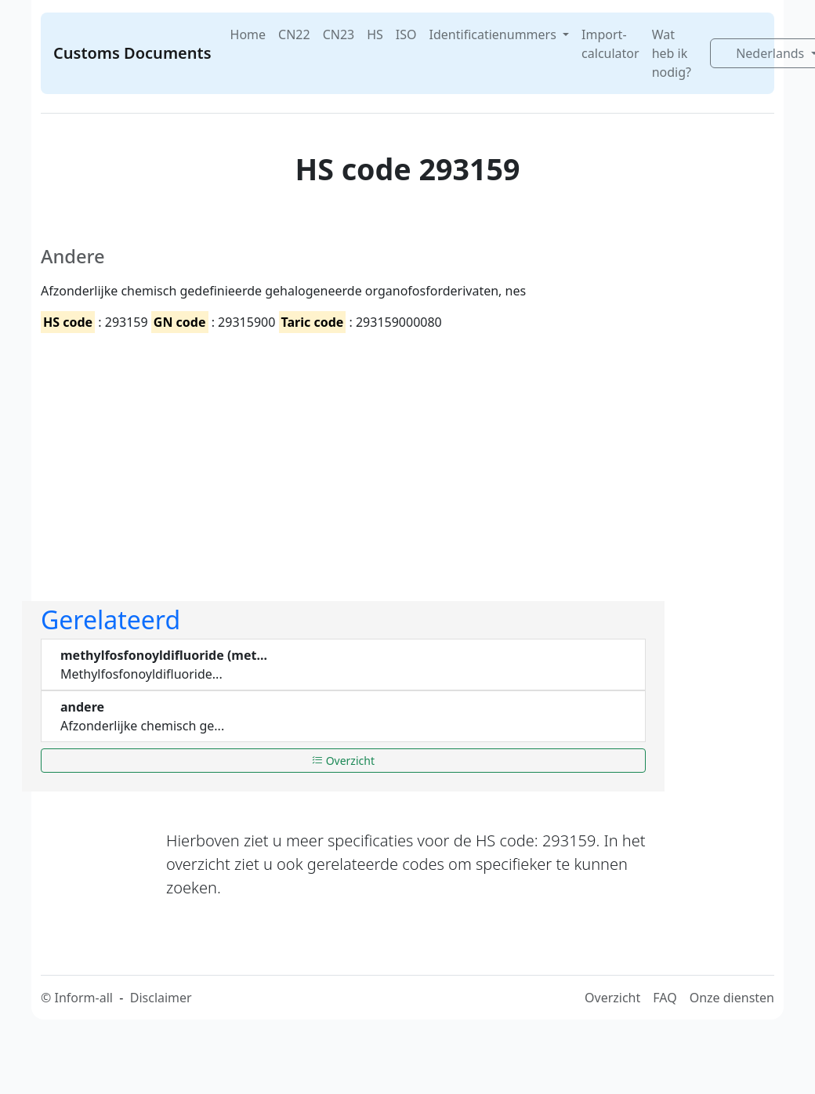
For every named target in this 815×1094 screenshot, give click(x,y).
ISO (406, 34)
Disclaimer (161, 997)
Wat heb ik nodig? (671, 53)
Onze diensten (732, 997)
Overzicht (343, 760)
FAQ (664, 997)
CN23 (339, 34)
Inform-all (83, 997)
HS (375, 34)
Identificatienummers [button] (494, 34)
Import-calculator (610, 44)
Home (248, 34)
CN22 (294, 34)
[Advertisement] (265, 453)
